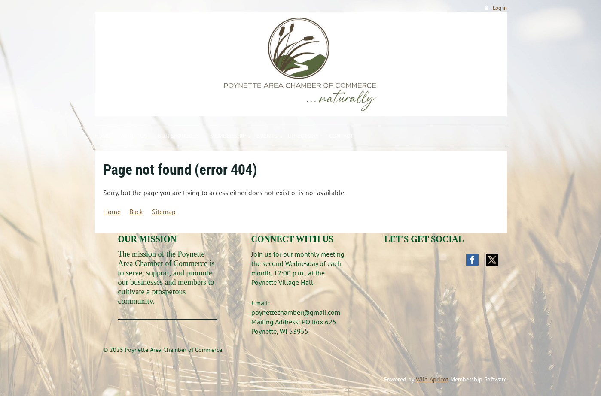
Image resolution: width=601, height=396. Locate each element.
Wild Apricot (432, 379)
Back (136, 211)
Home (112, 211)
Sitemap (164, 211)
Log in (500, 8)
